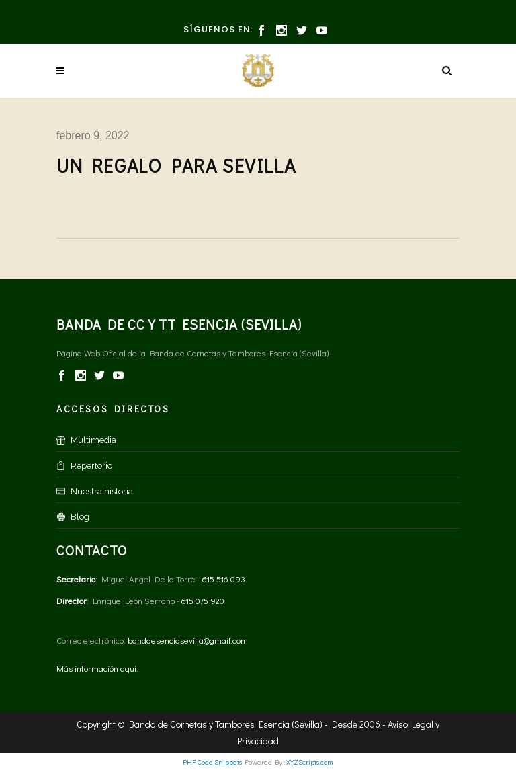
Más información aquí (96, 668)
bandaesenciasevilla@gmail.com (188, 640)
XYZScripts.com (309, 762)
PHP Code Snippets (212, 762)
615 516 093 (223, 578)
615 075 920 (202, 600)
